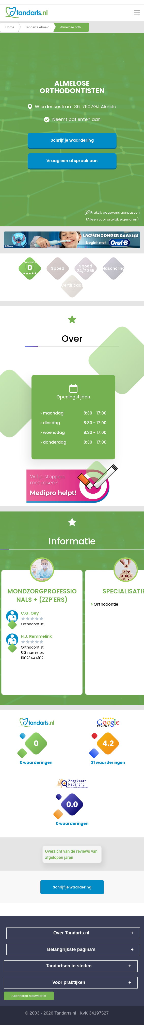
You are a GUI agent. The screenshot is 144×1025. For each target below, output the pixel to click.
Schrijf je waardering (72, 140)
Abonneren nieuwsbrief (28, 996)
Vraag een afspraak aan (72, 161)
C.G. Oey (30, 613)
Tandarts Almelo (37, 27)
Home (9, 27)
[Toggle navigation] (137, 13)
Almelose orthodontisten (74, 27)
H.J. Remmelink (36, 636)
